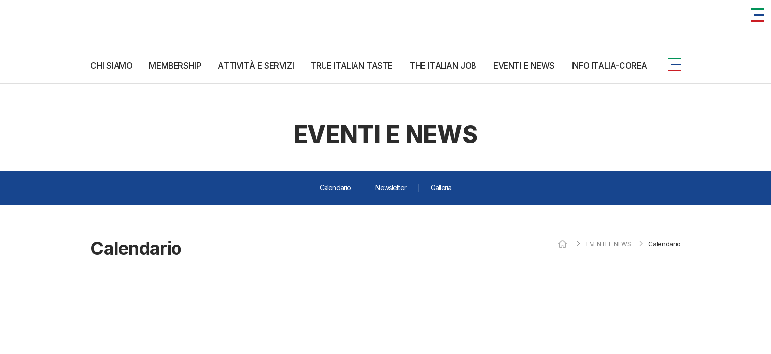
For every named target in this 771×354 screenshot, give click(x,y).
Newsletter (390, 187)
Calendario (335, 187)
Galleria (441, 187)
